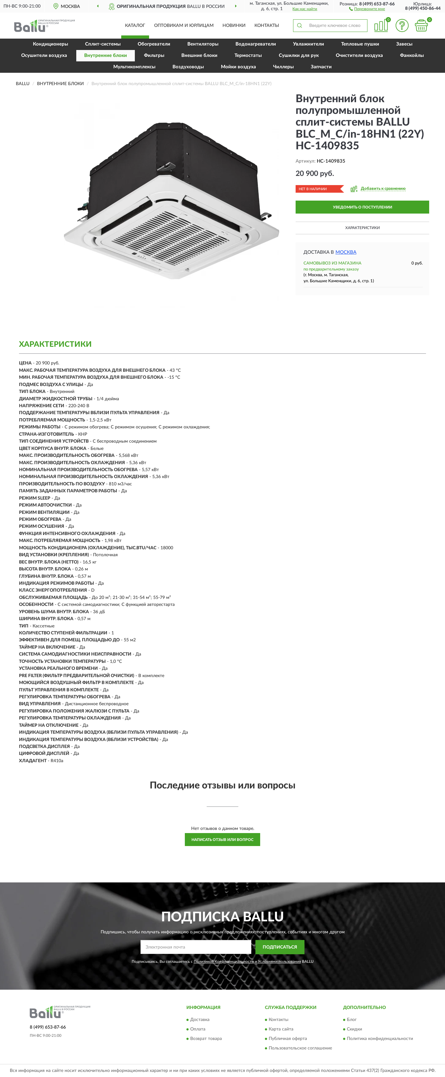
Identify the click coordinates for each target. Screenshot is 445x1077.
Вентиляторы (202, 44)
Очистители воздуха (359, 55)
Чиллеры (283, 67)
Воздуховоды (188, 67)
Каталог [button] (135, 25)
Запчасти (321, 67)
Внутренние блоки (105, 55)
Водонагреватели (255, 44)
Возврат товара (206, 1039)
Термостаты (248, 55)
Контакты (266, 25)
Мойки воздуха (238, 67)
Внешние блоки (199, 55)
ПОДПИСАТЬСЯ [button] (280, 947)
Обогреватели (154, 44)
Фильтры (154, 55)
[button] (367, 8)
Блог (352, 1020)
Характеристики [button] (362, 228)
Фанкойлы (412, 55)
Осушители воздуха (44, 55)
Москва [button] (345, 252)
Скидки (354, 1029)
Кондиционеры (50, 44)
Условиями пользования (279, 961)
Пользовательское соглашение (300, 1048)
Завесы (404, 44)
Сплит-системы (103, 44)
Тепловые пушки (360, 44)
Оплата (197, 1029)
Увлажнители (308, 44)
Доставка (200, 1020)
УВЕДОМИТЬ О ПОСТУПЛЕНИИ (362, 207)
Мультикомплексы (134, 67)
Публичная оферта (288, 1039)
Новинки (234, 25)
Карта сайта (281, 1029)
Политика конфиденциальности (380, 1039)
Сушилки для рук (299, 55)
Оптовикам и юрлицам (184, 25)
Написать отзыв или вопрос (222, 840)
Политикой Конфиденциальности (224, 961)
